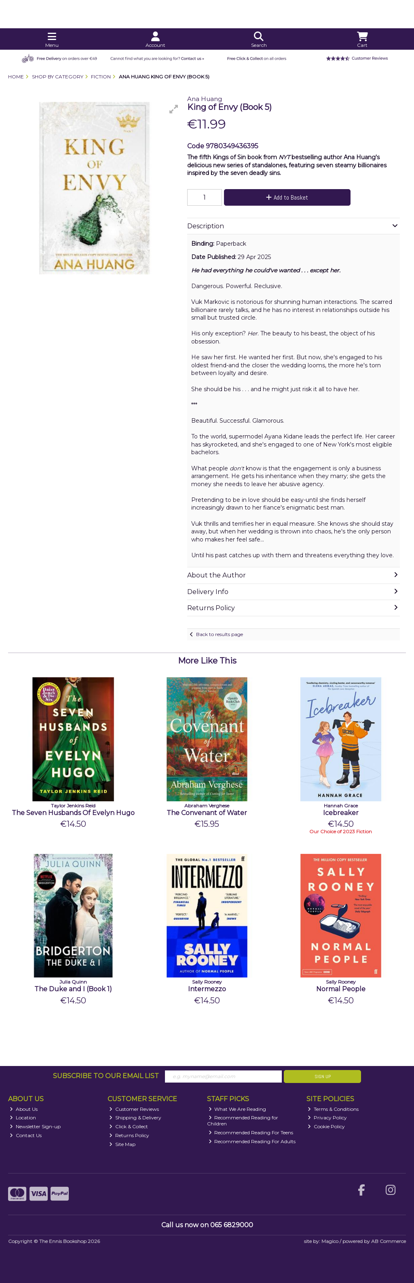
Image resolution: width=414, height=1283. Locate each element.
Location (23, 1117)
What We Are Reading (237, 1109)
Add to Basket (287, 197)
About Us (24, 1109)
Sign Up (323, 1076)
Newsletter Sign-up (35, 1126)
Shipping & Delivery (135, 1117)
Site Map (122, 1144)
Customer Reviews (134, 1109)
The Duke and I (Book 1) (73, 989)
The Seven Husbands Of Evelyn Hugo (73, 813)
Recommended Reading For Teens (251, 1132)
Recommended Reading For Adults (252, 1141)
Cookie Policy (326, 1126)
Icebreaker (341, 813)
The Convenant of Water (207, 813)
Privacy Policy (327, 1117)
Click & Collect (128, 1126)
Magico (329, 1241)
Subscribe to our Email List (106, 1076)
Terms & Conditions (333, 1109)
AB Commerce (388, 1241)
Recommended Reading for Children (243, 1120)
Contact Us (26, 1135)
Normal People (340, 989)
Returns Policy (129, 1135)
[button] (173, 109)
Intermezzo (207, 989)
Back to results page (219, 634)
